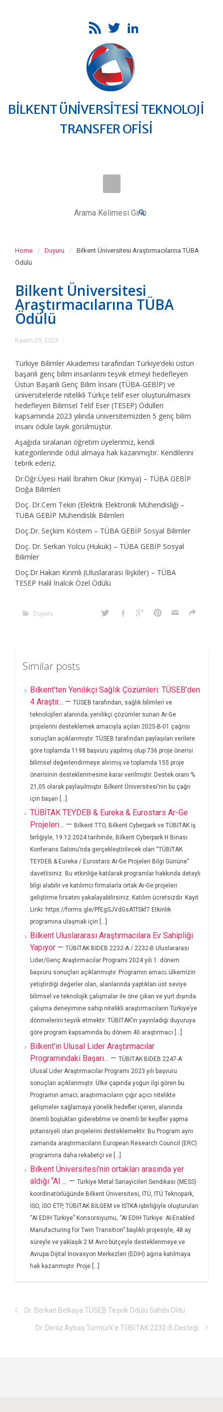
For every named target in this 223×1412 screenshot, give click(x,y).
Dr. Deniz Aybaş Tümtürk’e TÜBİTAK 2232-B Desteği (117, 1328)
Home (23, 250)
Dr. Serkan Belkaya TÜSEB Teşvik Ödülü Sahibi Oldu (104, 1310)
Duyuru (54, 250)
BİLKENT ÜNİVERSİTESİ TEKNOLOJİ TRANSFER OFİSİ (106, 119)
